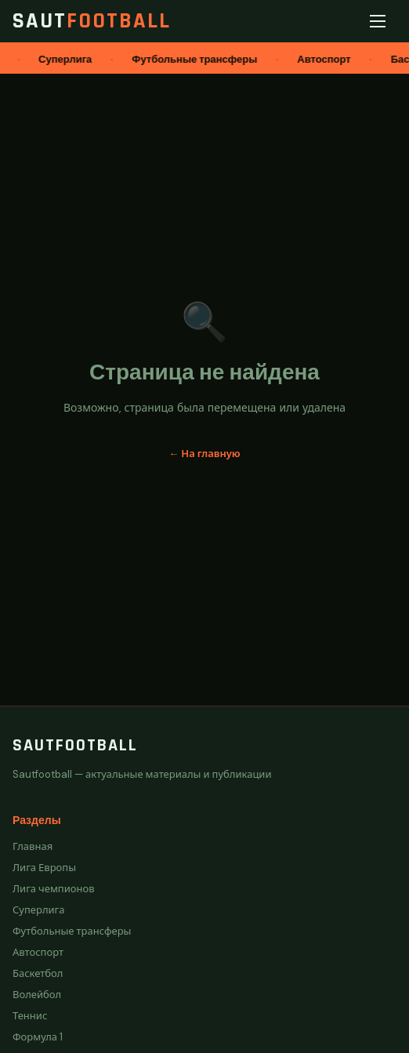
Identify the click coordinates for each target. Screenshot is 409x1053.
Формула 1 (38, 1037)
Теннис (30, 1015)
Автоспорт (38, 952)
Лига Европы (44, 867)
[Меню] (380, 21)
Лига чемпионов (54, 888)
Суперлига (39, 910)
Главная (32, 846)
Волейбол (37, 994)
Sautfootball (75, 746)
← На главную (204, 453)
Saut (92, 21)
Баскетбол (38, 973)
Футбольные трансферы (72, 931)
